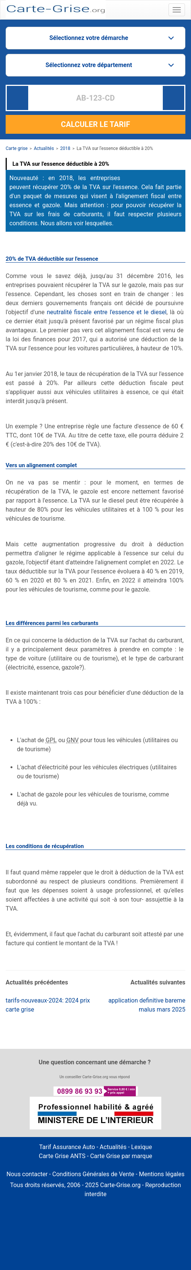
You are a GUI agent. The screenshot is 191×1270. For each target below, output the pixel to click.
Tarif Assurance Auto (67, 1147)
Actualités (44, 148)
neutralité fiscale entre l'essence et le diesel (106, 312)
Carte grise (16, 148)
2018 (65, 148)
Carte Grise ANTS (62, 1156)
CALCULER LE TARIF (95, 124)
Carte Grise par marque (121, 1156)
